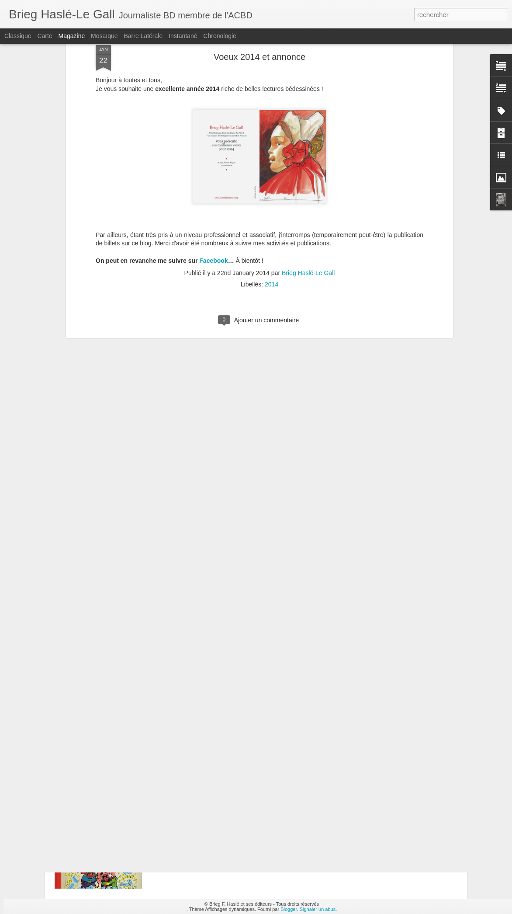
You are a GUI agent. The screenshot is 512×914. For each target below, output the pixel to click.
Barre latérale (143, 35)
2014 (271, 200)
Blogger (288, 909)
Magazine (72, 35)
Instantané (183, 35)
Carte (44, 35)
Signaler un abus (318, 909)
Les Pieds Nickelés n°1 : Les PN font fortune (237, 805)
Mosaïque (104, 35)
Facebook (213, 176)
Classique (17, 35)
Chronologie (219, 35)
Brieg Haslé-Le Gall (308, 188)
